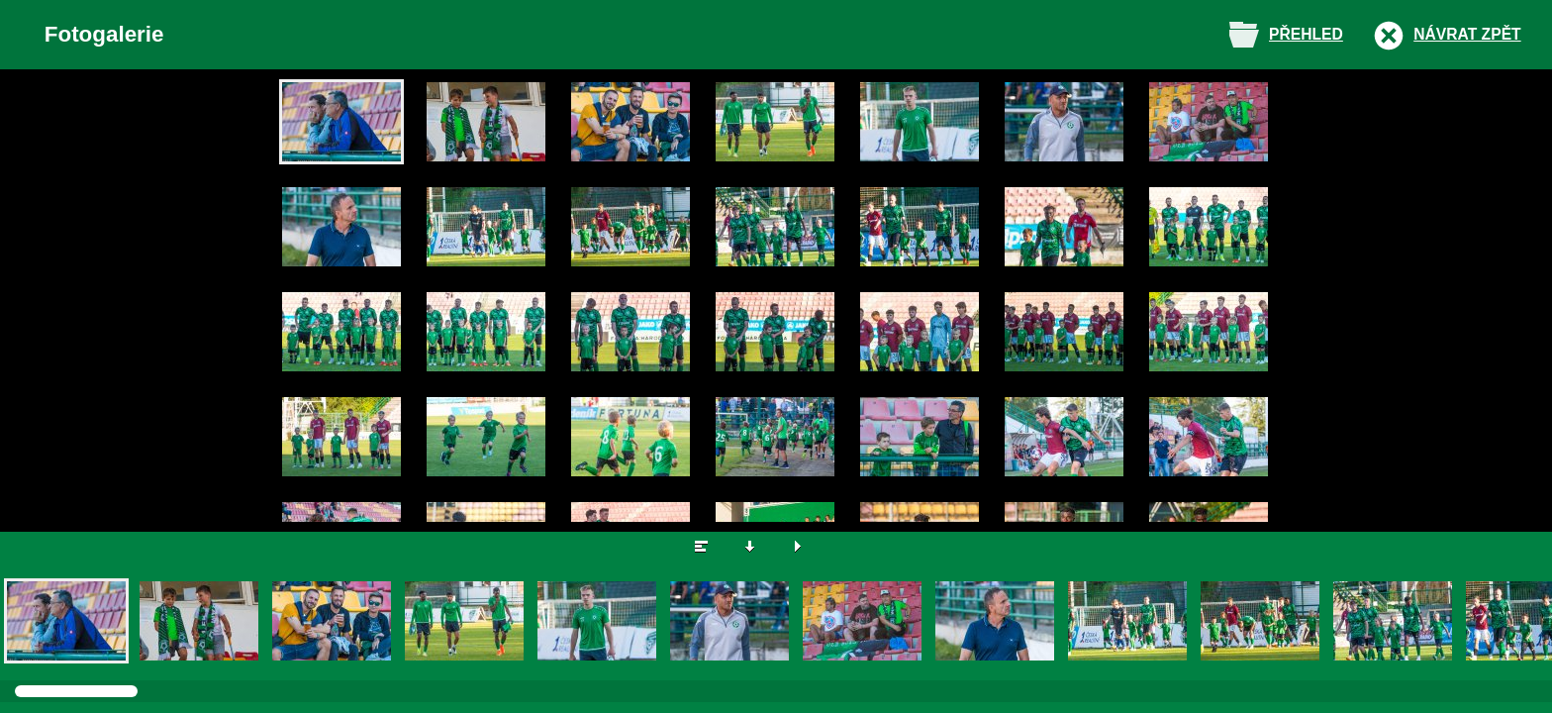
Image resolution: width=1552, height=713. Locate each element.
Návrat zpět (1466, 34)
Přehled (1306, 34)
